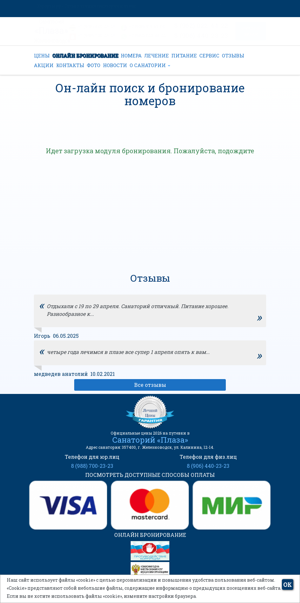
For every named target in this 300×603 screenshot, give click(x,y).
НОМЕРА (131, 55)
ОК (287, 584)
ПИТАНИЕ (184, 55)
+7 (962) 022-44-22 (147, 35)
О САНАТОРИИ (150, 65)
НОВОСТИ (115, 65)
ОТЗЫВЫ (233, 55)
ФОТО (93, 65)
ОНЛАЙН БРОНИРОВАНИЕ (85, 55)
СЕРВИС (209, 55)
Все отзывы (150, 384)
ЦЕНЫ (42, 55)
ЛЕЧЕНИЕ (156, 55)
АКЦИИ (44, 65)
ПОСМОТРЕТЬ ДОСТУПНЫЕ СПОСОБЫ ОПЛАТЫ (150, 474)
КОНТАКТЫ (70, 65)
